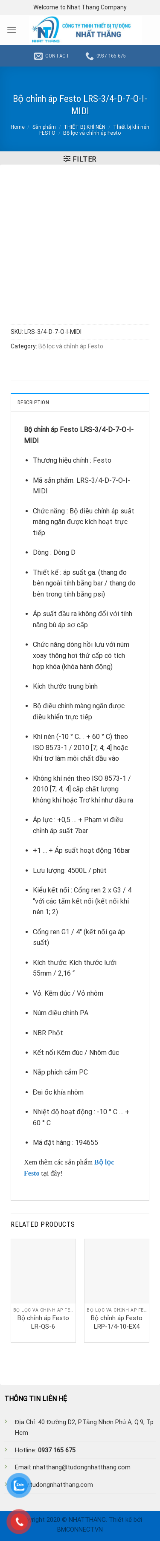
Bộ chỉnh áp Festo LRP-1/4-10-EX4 (117, 1322)
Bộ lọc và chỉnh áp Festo (92, 133)
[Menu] (11, 29)
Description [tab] (33, 402)
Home (18, 127)
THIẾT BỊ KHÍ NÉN (84, 127)
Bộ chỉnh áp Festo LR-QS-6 (43, 1322)
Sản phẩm (44, 127)
